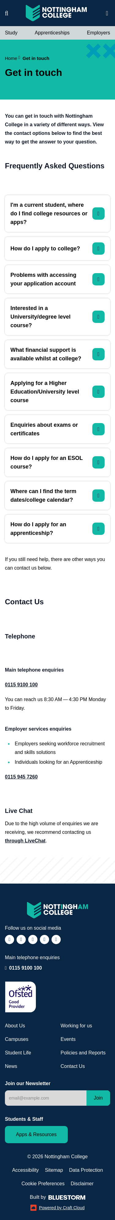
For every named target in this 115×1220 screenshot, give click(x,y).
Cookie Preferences (43, 1183)
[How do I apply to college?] (57, 248)
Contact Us (73, 1066)
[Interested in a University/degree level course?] (57, 317)
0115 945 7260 (21, 776)
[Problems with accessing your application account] (57, 279)
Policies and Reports (83, 1052)
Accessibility (25, 1170)
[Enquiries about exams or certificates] (57, 429)
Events (68, 1039)
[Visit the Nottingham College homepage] (56, 13)
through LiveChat (25, 840)
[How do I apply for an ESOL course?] (57, 462)
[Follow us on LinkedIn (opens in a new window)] (44, 939)
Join (98, 1097)
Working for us (76, 1025)
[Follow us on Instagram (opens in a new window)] (21, 939)
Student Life (18, 1052)
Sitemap (54, 1170)
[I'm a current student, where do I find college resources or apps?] (57, 213)
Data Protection (86, 1170)
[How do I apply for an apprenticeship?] (57, 528)
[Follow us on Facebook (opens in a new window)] (9, 939)
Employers (98, 32)
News (11, 1066)
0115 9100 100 (25, 967)
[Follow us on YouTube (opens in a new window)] (56, 939)
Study (11, 32)
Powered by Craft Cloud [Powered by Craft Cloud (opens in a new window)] (57, 1208)
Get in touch (36, 58)
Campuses (16, 1039)
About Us (15, 1025)
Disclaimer (82, 1183)
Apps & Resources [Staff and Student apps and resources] (36, 1134)
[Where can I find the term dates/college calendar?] (57, 495)
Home (12, 58)
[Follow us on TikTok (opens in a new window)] (32, 939)
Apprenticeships (52, 32)
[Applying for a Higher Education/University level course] (57, 392)
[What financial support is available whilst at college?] (57, 354)
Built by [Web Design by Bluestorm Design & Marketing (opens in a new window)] (57, 1197)
